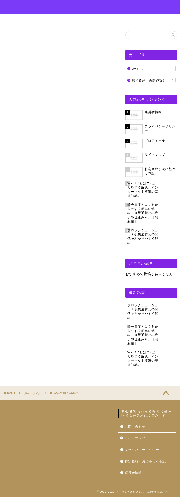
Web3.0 (154, 68)
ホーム (41, 19)
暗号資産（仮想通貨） (154, 80)
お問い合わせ (103, 19)
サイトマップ (135, 438)
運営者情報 (134, 19)
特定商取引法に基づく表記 (145, 461)
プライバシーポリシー (142, 450)
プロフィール (70, 19)
